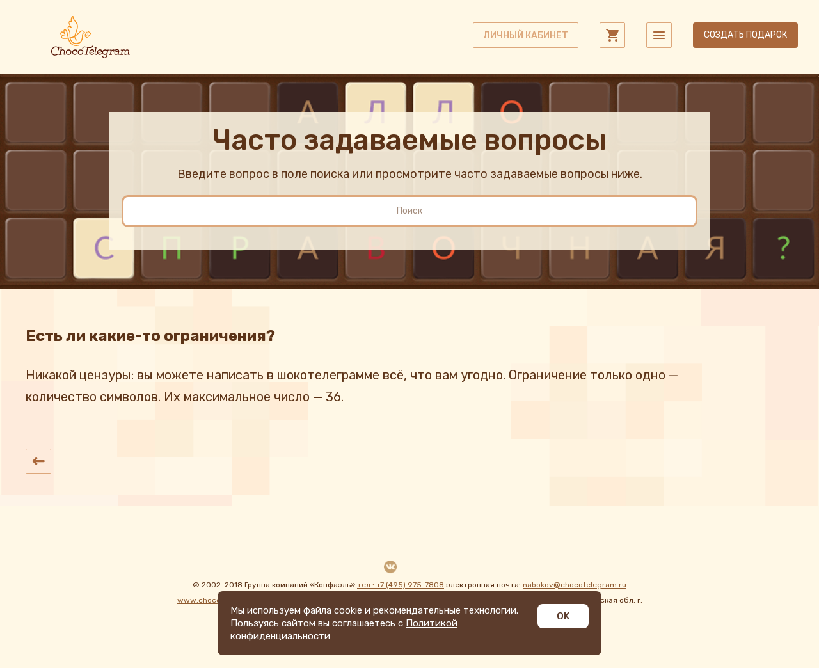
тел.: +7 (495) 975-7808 (400, 584)
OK (563, 616)
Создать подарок (745, 34)
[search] (409, 211)
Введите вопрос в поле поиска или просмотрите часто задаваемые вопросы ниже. (409, 174)
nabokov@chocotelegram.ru (574, 584)
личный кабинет (525, 35)
